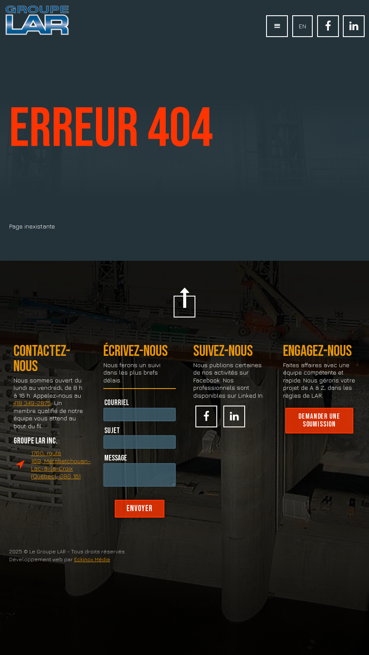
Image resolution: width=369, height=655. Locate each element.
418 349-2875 (32, 415)
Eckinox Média (92, 572)
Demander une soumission (319, 432)
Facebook (328, 26)
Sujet (112, 442)
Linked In (354, 26)
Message (115, 469)
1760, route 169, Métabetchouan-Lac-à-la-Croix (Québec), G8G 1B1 (61, 476)
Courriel (116, 414)
